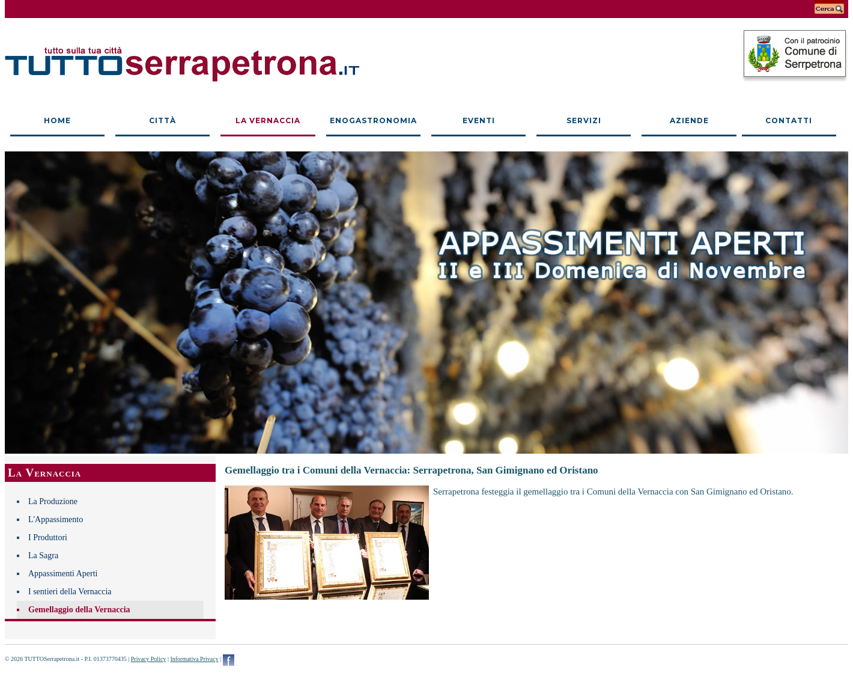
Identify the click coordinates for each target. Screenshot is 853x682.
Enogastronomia (373, 120)
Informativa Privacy (194, 659)
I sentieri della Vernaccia (70, 591)
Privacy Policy (148, 659)
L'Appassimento (55, 519)
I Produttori (47, 537)
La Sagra (43, 555)
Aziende (689, 120)
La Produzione (52, 501)
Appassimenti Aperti (63, 573)
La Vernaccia (267, 120)
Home (57, 120)
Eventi (479, 120)
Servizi (583, 120)
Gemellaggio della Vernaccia (79, 609)
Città (162, 120)
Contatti (788, 120)
